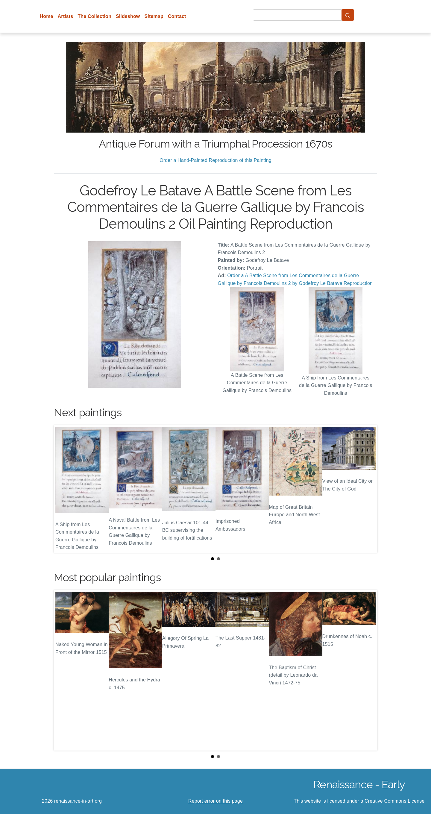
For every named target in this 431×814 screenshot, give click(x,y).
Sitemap (153, 16)
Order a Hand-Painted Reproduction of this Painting (215, 160)
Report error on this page (215, 801)
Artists (65, 16)
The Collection (94, 16)
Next (368, 489)
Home (46, 16)
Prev (63, 489)
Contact (177, 16)
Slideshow (128, 16)
